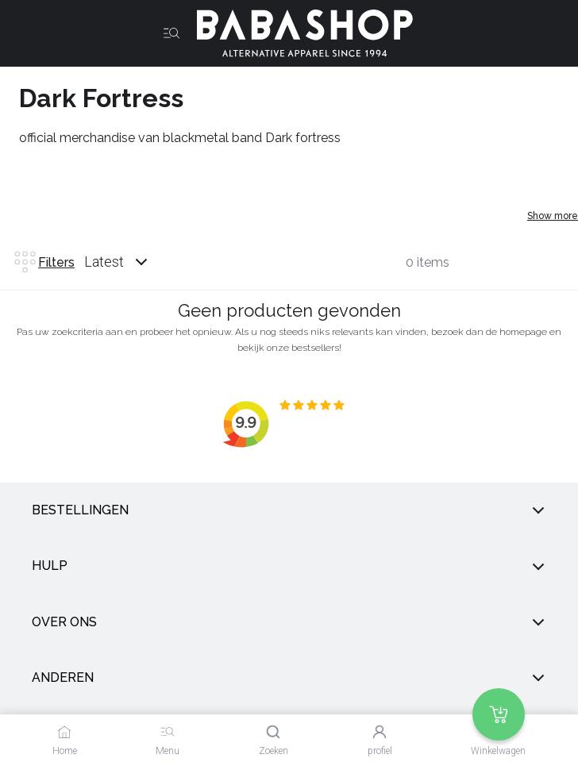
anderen (289, 678)
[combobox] (131, 262)
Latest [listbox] (104, 261)
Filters (44, 262)
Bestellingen (289, 510)
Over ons (289, 622)
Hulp (289, 566)
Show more (552, 215)
